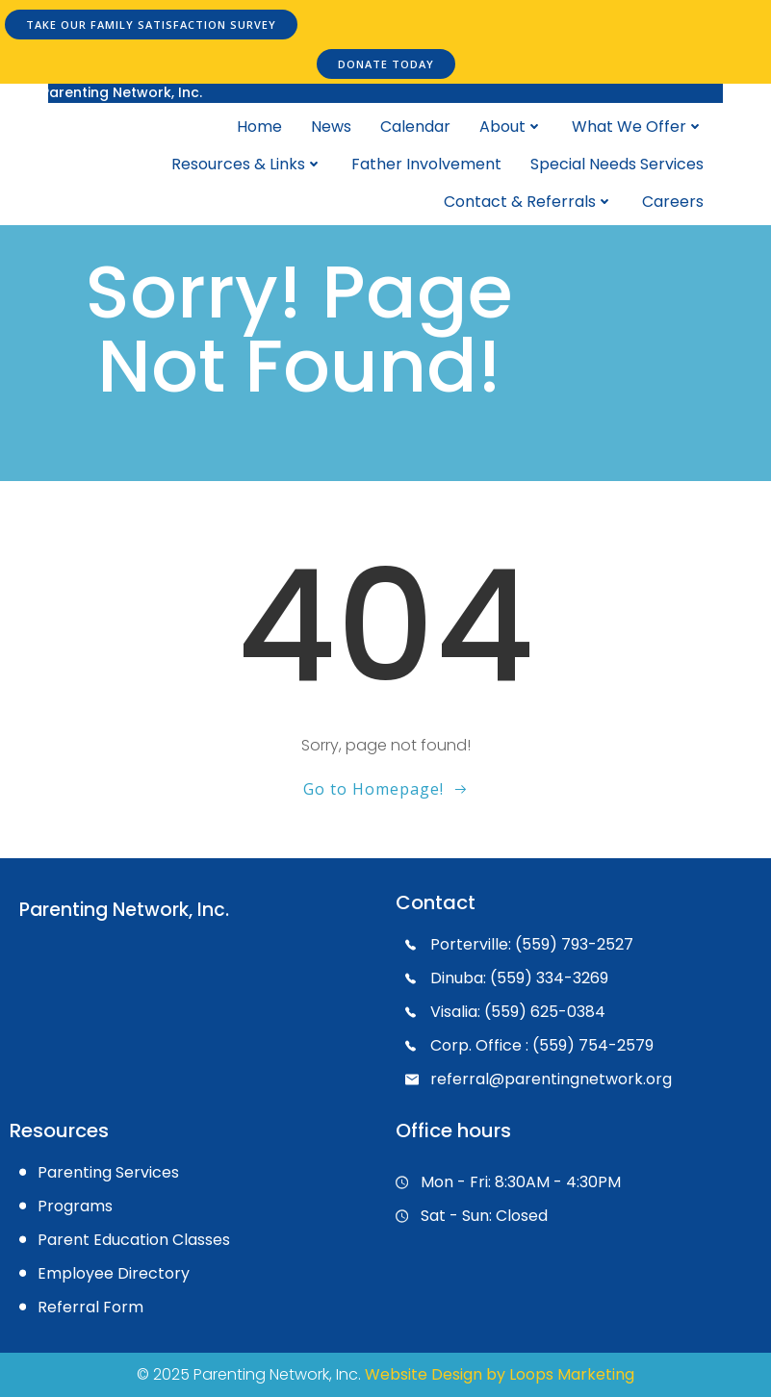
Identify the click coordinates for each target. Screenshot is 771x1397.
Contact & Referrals (528, 201)
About (511, 126)
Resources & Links (246, 164)
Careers (673, 201)
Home (259, 126)
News (331, 126)
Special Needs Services (617, 164)
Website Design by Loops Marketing (499, 1374)
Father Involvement (426, 164)
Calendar (415, 126)
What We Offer (638, 126)
